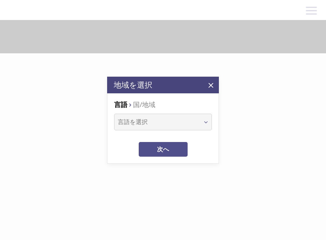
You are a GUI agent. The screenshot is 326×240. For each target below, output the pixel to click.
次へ (163, 149)
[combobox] (156, 122)
